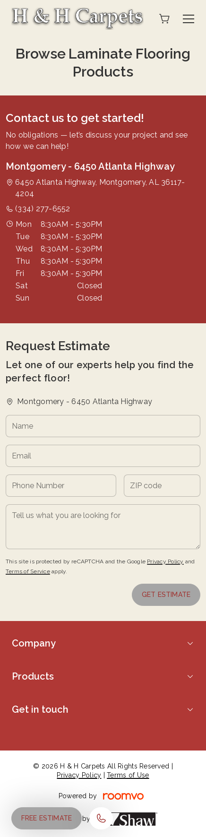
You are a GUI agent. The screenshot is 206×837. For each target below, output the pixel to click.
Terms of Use (128, 775)
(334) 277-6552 (42, 208)
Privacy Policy (165, 561)
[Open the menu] (188, 18)
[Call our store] (101, 818)
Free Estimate (46, 818)
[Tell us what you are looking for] (103, 526)
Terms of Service (28, 571)
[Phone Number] (61, 486)
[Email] (103, 456)
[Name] (103, 426)
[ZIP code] (162, 486)
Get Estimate (166, 594)
